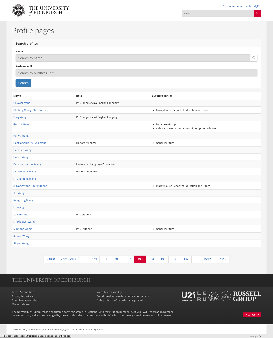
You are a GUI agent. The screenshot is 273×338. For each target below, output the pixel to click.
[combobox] (218, 13)
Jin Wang (19, 193)
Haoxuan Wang (22, 150)
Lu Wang (18, 207)
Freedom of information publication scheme (123, 296)
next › (208, 259)
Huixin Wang (21, 157)
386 (174, 259)
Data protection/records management (120, 300)
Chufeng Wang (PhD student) (30, 110)
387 (185, 259)
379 (94, 259)
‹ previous (68, 259)
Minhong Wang (22, 229)
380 (105, 259)
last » (222, 259)
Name (19, 51)
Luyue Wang (20, 214)
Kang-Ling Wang (23, 200)
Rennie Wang (21, 236)
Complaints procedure (25, 300)
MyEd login (251, 314)
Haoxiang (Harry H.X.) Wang (29, 143)
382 (128, 259)
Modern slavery (21, 304)
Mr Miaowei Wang (24, 221)
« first (51, 259)
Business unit (24, 66)
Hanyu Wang (21, 135)
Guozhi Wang (21, 124)
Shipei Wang (21, 243)
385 (163, 259)
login (255, 336)
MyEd (257, 6)
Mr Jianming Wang (24, 178)
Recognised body (100, 315)
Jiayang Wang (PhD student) (30, 186)
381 (117, 259)
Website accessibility (109, 292)
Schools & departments (237, 6)
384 (151, 259)
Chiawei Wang (21, 103)
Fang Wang (20, 117)
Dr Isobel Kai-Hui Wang (27, 164)
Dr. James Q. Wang (24, 171)
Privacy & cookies (22, 296)
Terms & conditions (23, 292)
